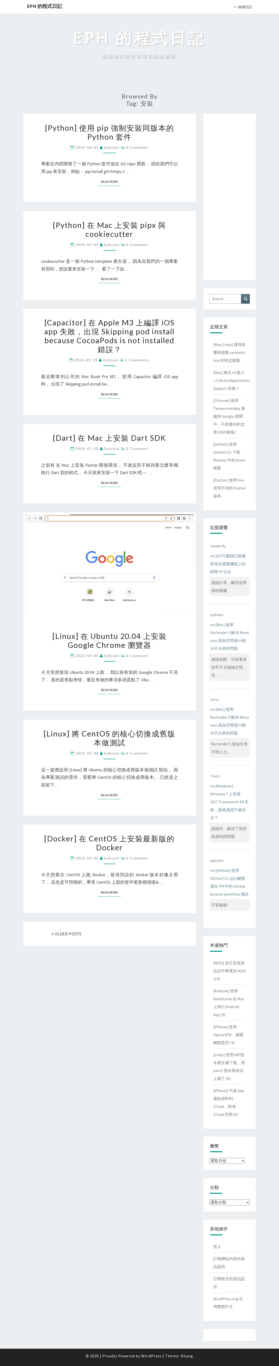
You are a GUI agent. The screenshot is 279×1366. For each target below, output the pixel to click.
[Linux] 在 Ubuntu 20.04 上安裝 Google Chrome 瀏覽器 (109, 640)
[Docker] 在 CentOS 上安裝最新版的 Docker (109, 843)
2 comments (137, 360)
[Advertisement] (229, 196)
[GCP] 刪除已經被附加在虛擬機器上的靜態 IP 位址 (228, 563)
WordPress (151, 1355)
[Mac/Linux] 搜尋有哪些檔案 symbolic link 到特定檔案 (229, 352)
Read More (111, 181)
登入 (217, 1246)
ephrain (111, 147)
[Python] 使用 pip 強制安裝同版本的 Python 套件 (109, 132)
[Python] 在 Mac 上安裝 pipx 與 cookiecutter (109, 229)
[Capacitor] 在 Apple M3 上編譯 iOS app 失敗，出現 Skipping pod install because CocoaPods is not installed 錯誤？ (109, 336)
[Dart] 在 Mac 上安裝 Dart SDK (109, 437)
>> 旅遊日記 (242, 7)
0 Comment (137, 147)
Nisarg (187, 1355)
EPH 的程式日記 (44, 6)
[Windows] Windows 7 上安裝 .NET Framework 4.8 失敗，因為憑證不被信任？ (229, 801)
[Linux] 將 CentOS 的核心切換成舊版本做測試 (109, 738)
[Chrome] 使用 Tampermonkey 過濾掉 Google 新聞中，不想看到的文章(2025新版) (229, 416)
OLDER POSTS (66, 934)
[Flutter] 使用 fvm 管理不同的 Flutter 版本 (229, 488)
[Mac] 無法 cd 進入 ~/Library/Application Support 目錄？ (231, 380)
